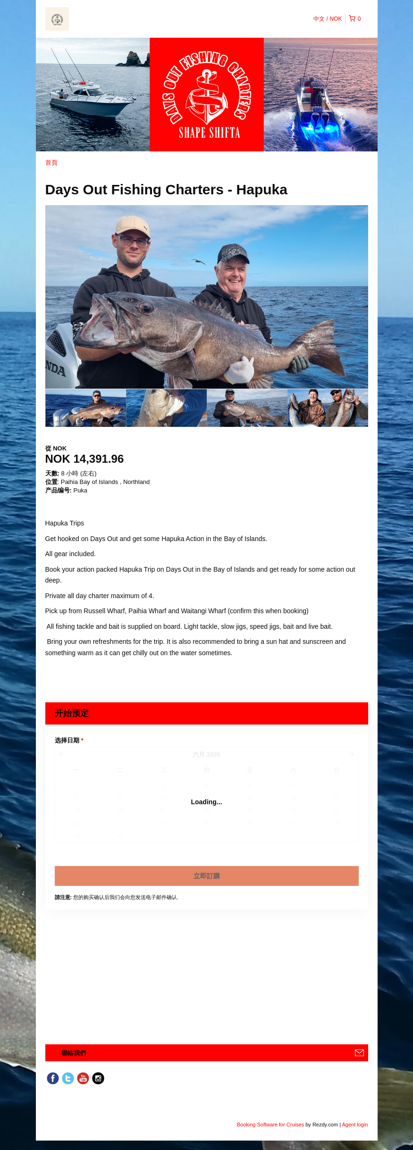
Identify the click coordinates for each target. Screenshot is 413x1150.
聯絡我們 (73, 1053)
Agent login (355, 1124)
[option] (85, 408)
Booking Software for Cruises (271, 1124)
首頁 (51, 162)
